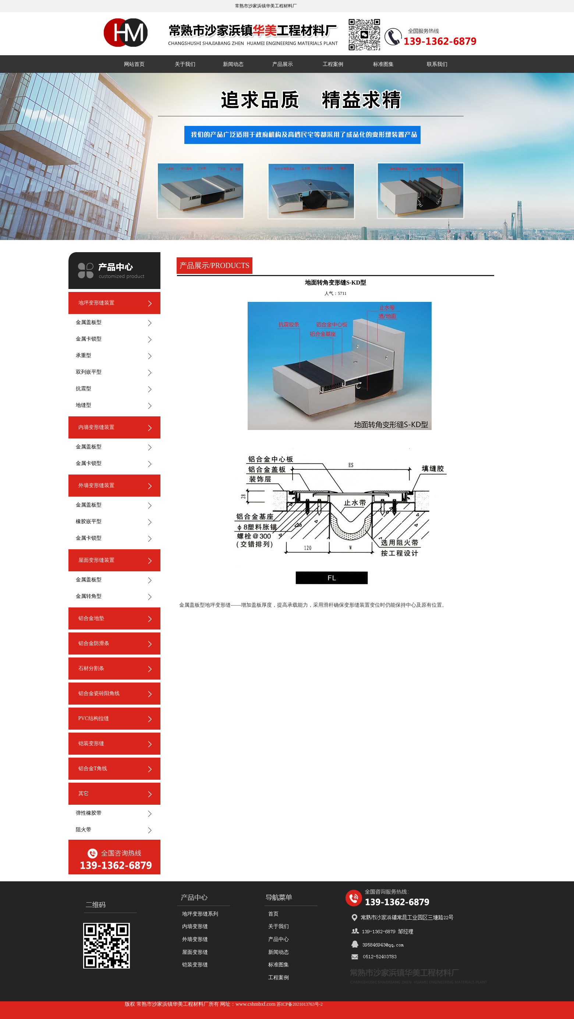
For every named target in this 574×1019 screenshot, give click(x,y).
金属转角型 (89, 596)
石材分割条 (91, 668)
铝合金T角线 (92, 768)
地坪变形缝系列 (200, 914)
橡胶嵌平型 (89, 521)
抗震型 (83, 388)
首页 (273, 914)
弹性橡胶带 (89, 813)
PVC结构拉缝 (93, 718)
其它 (83, 793)
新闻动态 (233, 64)
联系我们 (437, 64)
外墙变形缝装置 (96, 485)
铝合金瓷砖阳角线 (99, 693)
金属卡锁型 (89, 339)
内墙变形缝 (195, 926)
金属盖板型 (89, 322)
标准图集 (383, 64)
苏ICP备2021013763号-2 (300, 1004)
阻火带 (83, 829)
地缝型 (83, 405)
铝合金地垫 (91, 618)
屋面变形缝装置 (96, 560)
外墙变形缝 (195, 939)
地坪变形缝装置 (96, 303)
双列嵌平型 (89, 372)
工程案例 (333, 64)
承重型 (83, 355)
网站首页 (134, 64)
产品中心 (278, 939)
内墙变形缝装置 (96, 427)
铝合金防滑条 (93, 643)
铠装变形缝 (91, 743)
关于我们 (185, 64)
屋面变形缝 (195, 952)
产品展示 (282, 64)
